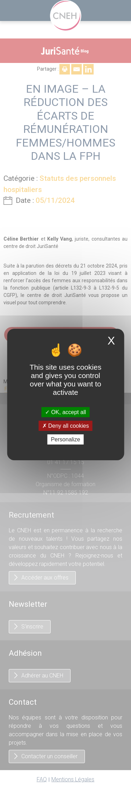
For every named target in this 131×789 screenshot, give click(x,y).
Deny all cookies (65, 426)
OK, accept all (65, 412)
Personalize (65, 439)
